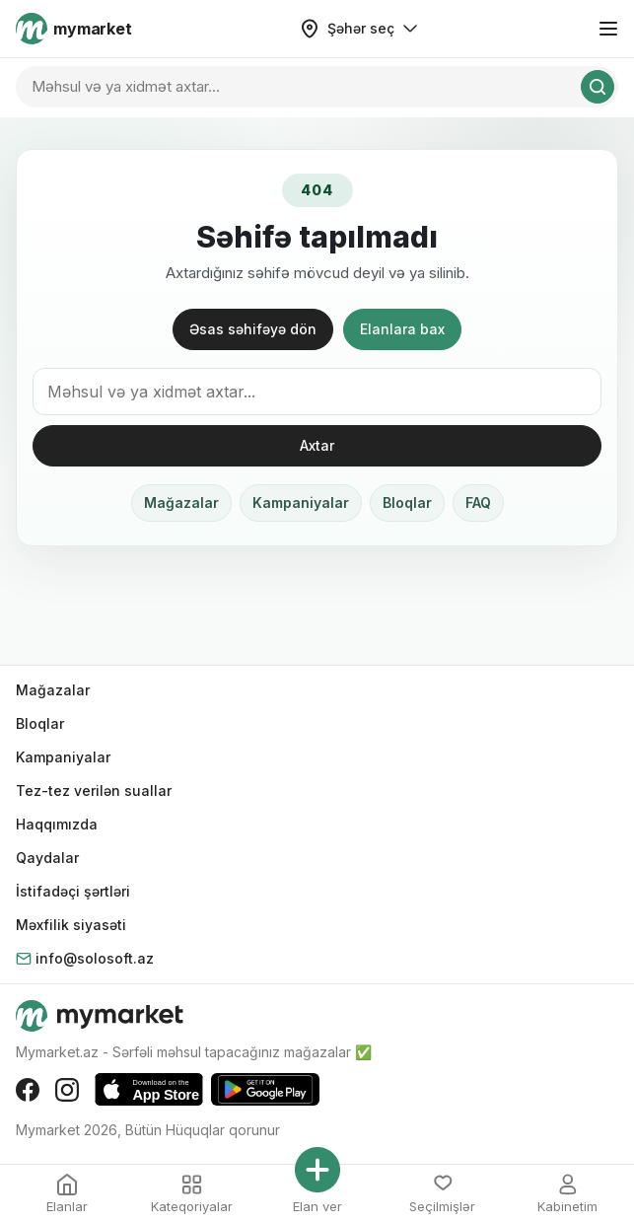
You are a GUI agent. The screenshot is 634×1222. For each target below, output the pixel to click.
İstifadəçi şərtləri (73, 891)
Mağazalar (181, 502)
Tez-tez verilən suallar (94, 790)
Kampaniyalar (300, 502)
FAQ (478, 502)
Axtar (317, 445)
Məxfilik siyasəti (71, 924)
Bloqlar (407, 502)
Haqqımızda (57, 824)
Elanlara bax (402, 329)
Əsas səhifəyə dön (253, 329)
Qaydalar (47, 857)
